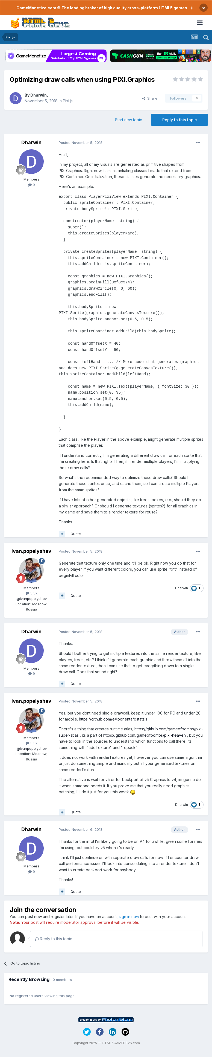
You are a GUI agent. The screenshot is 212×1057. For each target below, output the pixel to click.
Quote (75, 534)
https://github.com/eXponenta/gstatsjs (113, 719)
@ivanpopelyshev (31, 598)
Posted (80, 142)
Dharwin (38, 95)
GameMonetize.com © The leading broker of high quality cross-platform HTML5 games (101, 7)
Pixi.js (68, 100)
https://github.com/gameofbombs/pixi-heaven (144, 735)
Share (149, 98)
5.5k (31, 593)
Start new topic (128, 119)
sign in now (129, 916)
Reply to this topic (179, 119)
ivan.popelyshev (31, 551)
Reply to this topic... (55, 938)
